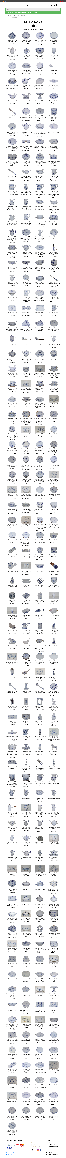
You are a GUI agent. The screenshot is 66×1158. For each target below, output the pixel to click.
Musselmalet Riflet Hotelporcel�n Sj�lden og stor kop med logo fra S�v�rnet (12, 254)
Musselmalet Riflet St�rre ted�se (39, 722)
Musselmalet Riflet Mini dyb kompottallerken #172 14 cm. (40, 511)
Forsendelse (20, 5)
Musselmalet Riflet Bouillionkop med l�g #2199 (12, 420)
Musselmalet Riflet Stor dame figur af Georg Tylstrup (54, 768)
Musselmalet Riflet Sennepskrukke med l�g (40, 873)
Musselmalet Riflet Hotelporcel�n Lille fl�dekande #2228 (12, 193)
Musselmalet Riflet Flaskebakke (53, 41)
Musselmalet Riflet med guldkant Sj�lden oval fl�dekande (54, 163)
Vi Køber (14, 5)
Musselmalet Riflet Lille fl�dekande (53, 313)
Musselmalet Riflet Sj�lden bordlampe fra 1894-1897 (53, 254)
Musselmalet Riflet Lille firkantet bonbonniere (53, 117)
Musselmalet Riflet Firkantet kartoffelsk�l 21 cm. (12, 965)
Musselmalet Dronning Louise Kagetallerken (26, 450)
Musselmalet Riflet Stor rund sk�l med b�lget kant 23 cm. (40, 980)
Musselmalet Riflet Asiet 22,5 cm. (53, 964)
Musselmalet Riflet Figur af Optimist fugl (26, 676)
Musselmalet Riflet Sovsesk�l (12, 101)
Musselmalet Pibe (54, 71)
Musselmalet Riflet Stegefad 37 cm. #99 (12, 1100)
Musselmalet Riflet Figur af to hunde (12, 646)
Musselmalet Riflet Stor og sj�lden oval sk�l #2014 (40, 254)
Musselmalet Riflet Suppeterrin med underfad (39, 284)
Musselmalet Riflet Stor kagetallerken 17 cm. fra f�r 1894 (12, 465)
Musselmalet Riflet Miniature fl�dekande (40, 782)
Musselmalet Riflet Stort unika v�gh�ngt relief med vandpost (12, 783)
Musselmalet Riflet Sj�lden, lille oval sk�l (40, 268)
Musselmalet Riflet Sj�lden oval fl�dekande (39, 798)
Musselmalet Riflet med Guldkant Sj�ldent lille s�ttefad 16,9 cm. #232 (54, 935)
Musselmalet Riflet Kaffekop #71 (26, 404)
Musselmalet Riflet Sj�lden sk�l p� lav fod (54, 980)
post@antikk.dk (53, 1154)
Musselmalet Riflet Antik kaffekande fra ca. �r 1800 (40, 859)
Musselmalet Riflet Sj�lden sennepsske (12, 692)
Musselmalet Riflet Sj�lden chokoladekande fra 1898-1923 (40, 238)
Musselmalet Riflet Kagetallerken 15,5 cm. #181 (12, 450)
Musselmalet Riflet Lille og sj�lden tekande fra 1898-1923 (26, 132)
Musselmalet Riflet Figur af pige (53, 631)
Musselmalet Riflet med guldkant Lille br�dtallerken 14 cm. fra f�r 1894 (26, 420)
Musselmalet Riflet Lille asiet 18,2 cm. (26, 949)
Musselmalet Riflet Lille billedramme (12, 707)
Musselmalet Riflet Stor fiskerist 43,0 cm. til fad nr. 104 (40, 1101)
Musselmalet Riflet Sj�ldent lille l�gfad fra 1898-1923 (40, 147)
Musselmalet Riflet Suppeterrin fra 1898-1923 (12, 920)
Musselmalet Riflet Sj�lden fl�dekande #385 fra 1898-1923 (26, 193)
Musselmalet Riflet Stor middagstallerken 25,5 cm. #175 (53, 435)
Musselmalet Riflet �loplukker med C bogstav (53, 677)
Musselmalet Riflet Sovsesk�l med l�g (40, 888)
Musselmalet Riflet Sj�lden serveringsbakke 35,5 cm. (54, 1056)
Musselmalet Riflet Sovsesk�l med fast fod (26, 101)
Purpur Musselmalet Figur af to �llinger (54, 616)
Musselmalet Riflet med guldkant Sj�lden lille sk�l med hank (40, 647)
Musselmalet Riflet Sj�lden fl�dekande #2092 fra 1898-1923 (12, 223)
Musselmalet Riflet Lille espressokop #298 (40, 374)
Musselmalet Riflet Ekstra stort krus (26, 737)
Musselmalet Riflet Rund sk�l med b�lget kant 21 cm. (40, 950)
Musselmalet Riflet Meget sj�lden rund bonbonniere (12, 889)
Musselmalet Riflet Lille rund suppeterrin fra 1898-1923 (12, 359)
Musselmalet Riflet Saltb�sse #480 (53, 601)
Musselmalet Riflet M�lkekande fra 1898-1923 (26, 814)
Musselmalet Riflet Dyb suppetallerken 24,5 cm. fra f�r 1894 (40, 496)
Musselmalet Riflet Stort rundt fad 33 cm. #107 (12, 1056)
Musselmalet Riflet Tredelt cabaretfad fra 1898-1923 (40, 359)
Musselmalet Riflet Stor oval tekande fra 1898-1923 (26, 859)
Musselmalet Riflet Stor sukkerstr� (39, 752)
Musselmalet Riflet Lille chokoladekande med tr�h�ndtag (12, 814)
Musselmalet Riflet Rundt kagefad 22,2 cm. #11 (40, 965)
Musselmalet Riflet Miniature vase (26, 555)
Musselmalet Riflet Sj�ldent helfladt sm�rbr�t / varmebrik (53, 738)
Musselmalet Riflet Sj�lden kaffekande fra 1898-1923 (12, 859)
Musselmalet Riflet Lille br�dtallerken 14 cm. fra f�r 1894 (54, 420)
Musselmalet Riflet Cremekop (26, 56)
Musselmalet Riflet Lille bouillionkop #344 (26, 510)
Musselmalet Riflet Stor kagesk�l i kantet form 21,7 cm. (12, 980)
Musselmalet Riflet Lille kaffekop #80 (12, 389)
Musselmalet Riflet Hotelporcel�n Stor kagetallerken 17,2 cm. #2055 (53, 451)
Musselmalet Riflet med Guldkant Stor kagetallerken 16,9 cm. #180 (40, 466)
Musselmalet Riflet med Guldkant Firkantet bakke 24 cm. (40, 1010)
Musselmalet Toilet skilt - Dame (26, 707)
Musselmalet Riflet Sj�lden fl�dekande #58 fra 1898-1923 (40, 208)
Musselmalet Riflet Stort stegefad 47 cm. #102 (54, 1101)
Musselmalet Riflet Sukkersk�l (53, 873)
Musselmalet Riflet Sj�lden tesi (26, 86)
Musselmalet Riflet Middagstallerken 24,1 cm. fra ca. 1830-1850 (12, 1132)
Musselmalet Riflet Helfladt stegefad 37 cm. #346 (54, 1086)
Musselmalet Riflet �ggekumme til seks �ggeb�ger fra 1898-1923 (12, 753)
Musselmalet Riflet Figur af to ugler (39, 601)
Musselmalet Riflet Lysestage (26, 692)
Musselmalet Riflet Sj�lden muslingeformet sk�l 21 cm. (12, 132)
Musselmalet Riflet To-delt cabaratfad (12, 313)
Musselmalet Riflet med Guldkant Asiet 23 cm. (12, 995)
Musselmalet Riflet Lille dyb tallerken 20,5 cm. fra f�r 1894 (53, 511)
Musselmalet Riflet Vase (53, 56)
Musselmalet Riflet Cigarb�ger (39, 631)
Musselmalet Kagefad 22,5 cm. (26, 994)
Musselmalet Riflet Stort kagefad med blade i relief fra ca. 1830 (40, 87)
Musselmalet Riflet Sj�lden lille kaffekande (54, 797)
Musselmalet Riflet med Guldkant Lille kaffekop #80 (54, 375)
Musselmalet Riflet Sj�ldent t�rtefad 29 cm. (26, 1041)
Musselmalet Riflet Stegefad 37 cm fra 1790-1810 (40, 117)
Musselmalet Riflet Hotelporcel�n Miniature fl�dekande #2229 (40, 193)
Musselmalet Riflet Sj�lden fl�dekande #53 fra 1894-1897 (26, 223)
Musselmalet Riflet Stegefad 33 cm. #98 (12, 1085)
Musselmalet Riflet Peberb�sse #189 (12, 616)
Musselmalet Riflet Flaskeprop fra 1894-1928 (54, 571)
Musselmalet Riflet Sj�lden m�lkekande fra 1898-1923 (53, 814)
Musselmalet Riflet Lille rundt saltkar (53, 540)
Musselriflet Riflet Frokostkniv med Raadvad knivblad (12, 178)
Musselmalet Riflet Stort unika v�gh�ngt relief (26, 783)
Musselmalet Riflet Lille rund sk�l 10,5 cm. (40, 919)
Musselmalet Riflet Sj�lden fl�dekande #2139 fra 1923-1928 (40, 178)
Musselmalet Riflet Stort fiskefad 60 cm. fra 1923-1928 (54, 87)
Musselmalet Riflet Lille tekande (12, 828)
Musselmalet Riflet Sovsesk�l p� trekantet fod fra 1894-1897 (54, 859)
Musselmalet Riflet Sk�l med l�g (26, 903)
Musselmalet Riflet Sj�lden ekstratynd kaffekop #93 (26, 390)
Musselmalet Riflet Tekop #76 (53, 404)
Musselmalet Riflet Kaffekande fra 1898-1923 (54, 844)
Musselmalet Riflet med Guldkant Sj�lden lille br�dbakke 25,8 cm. (12, 1026)
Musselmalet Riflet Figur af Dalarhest (53, 752)
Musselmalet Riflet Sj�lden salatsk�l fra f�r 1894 (53, 950)
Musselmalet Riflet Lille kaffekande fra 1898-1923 (54, 344)
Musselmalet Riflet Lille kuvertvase (26, 41)
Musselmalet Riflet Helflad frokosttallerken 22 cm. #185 (53, 481)
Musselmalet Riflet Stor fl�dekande (26, 797)
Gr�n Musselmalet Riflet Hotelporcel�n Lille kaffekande (12, 57)
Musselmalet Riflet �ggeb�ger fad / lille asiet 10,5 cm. (53, 692)
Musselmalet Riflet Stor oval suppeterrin (26, 919)
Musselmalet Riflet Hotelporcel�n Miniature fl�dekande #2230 (53, 193)
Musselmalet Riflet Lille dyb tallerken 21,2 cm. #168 (12, 526)
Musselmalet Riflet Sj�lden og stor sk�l (54, 1025)
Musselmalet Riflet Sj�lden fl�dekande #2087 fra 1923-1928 (12, 208)
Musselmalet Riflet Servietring (12, 555)
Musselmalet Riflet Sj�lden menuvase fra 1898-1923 (39, 556)
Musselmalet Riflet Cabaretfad (53, 237)
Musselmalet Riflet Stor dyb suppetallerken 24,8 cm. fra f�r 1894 (40, 541)
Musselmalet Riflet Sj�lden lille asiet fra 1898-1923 (12, 935)
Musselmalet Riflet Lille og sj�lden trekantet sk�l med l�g (26, 329)
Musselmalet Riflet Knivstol (39, 586)
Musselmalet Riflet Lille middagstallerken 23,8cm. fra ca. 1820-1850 (40, 72)
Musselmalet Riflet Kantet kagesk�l (12, 949)
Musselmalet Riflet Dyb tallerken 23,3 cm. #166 (26, 526)
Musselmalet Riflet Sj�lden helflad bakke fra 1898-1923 (12, 1041)
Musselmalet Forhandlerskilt (12, 722)
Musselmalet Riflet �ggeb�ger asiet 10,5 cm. (53, 299)
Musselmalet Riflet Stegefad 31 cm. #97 (54, 1070)
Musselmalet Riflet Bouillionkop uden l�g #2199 (12, 511)
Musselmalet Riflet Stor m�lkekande (26, 828)
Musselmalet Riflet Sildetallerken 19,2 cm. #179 (53, 465)
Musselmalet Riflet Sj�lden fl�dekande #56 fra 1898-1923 (26, 178)
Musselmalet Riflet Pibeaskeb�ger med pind (40, 677)
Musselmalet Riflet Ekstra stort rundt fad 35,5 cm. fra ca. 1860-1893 (26, 1056)
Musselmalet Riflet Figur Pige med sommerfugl (40, 737)
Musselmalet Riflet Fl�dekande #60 (12, 797)
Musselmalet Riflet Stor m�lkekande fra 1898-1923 (40, 829)
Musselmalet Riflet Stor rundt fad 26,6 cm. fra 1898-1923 (39, 1026)
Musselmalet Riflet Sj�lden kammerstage (26, 752)
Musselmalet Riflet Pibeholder (26, 616)
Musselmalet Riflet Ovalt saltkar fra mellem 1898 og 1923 (12, 163)
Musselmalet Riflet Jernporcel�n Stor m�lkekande (26, 299)
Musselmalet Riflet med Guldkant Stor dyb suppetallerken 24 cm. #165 (40, 526)
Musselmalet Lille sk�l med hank (26, 283)
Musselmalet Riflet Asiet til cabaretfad (39, 934)
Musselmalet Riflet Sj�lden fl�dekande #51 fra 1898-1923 (26, 208)
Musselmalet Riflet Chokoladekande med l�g (12, 844)
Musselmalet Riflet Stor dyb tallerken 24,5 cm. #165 (12, 541)
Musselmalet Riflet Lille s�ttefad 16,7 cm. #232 (53, 102)
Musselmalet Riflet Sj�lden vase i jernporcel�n (53, 723)
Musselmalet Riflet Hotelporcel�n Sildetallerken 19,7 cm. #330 (26, 481)
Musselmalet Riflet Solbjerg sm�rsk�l (54, 919)
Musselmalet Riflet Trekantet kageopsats (12, 298)
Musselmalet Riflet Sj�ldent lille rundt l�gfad (26, 163)
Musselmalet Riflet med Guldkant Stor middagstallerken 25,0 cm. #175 (54, 496)
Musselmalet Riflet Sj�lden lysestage (26, 631)
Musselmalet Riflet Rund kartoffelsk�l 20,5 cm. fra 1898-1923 (54, 147)
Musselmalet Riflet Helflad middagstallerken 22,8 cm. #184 (12, 496)
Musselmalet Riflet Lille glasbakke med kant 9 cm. (26, 117)
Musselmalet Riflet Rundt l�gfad (26, 888)
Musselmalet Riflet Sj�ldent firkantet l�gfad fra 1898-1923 (12, 904)
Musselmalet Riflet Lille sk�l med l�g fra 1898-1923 (53, 269)
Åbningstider (27, 5)
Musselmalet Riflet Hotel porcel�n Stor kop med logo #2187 (12, 87)
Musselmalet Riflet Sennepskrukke (12, 343)
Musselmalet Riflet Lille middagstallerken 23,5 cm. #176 (26, 496)
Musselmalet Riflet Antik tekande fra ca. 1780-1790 (40, 844)
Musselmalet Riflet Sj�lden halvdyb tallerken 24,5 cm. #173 (54, 526)
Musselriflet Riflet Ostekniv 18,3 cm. (12, 116)
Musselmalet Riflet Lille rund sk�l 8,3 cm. (53, 586)
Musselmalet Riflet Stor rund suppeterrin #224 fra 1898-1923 (54, 904)
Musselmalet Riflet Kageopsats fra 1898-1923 (54, 995)
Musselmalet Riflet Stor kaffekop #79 (12, 404)
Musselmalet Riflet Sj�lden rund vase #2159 (26, 662)
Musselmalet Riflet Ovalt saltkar (39, 570)
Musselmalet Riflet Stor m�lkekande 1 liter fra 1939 (40, 814)
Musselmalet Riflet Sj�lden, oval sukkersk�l (39, 329)
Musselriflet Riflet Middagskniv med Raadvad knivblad (40, 768)
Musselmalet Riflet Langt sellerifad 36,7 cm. (12, 1070)
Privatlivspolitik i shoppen (13, 1152)
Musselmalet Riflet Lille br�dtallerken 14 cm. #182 (40, 435)
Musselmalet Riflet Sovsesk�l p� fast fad (12, 374)
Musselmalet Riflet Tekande (26, 843)
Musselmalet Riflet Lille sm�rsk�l (12, 41)
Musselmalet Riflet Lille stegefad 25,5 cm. (26, 1070)
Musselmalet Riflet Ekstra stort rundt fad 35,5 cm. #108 (40, 1056)
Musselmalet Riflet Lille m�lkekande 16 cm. (12, 283)
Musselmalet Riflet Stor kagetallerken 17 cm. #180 (40, 450)
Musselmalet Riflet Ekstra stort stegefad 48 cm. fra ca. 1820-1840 (12, 147)
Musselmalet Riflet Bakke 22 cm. (39, 313)
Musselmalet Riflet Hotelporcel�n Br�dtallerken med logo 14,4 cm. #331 (12, 435)
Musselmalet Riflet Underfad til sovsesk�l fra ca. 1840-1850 (26, 980)
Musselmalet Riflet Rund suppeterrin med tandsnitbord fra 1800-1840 (53, 890)
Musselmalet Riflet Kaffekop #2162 (39, 389)
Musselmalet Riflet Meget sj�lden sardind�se (53, 223)
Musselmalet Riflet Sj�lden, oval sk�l (12, 1009)
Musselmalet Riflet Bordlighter (12, 676)
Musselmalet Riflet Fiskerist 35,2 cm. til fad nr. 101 (26, 1086)
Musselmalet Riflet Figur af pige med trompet (53, 647)
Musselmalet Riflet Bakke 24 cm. (53, 1009)
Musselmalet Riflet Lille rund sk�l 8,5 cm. (39, 56)
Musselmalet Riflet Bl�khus (12, 767)
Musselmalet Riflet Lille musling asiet (39, 661)
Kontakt (33, 5)
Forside (9, 5)
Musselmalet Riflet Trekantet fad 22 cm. (26, 964)
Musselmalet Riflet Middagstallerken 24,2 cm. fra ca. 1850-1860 (53, 1116)
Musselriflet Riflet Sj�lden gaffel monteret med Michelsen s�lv (54, 284)
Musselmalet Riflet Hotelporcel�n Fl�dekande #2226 (54, 178)
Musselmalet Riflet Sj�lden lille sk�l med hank (12, 269)
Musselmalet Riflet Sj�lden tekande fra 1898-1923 (26, 359)
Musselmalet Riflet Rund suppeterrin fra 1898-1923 (40, 904)
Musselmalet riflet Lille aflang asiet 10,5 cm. (12, 661)
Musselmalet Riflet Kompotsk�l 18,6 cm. (53, 328)
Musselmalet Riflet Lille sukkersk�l (26, 374)
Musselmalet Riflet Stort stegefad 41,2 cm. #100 (26, 1101)
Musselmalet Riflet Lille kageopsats (39, 101)
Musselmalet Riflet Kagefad (39, 994)
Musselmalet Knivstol (26, 586)
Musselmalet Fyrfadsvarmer (26, 722)
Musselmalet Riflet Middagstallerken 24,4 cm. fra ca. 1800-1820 (26, 1116)
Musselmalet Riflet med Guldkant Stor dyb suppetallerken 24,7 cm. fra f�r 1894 (26, 541)
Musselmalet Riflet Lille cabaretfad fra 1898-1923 (40, 163)
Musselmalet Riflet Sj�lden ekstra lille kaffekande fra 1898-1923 (12, 239)
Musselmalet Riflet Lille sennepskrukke (12, 586)
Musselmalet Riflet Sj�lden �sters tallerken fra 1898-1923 (26, 1010)
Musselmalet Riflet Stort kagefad (26, 1025)
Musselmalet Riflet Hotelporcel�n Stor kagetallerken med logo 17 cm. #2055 (26, 466)
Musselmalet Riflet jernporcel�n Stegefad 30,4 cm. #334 (40, 1071)
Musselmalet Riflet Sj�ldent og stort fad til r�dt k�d (26, 238)
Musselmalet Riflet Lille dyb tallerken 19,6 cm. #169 (12, 481)
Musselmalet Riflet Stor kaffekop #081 (53, 389)
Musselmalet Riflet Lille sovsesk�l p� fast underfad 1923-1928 (12, 329)
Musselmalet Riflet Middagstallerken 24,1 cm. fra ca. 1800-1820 (12, 1116)
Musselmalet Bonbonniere (54, 358)
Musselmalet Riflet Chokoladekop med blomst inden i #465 (40, 405)
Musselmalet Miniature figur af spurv (12, 570)
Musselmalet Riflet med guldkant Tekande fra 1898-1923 (54, 829)
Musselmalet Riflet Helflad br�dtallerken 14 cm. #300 (26, 435)
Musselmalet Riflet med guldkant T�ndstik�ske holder (40, 42)
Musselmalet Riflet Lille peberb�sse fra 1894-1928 (26, 571)
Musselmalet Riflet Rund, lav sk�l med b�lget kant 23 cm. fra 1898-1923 (39, 299)
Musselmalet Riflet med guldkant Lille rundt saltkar (26, 147)
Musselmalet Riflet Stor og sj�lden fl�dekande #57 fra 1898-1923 (54, 208)
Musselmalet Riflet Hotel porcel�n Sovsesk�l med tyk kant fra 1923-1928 (40, 133)
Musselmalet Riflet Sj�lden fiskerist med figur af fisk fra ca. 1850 (40, 1086)
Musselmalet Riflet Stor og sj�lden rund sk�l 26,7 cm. (12, 72)
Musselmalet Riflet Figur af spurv (26, 646)
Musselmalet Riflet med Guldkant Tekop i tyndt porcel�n (40, 223)
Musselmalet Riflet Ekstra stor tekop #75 (26, 71)
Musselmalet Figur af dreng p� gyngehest (53, 708)
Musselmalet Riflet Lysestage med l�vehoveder (26, 768)
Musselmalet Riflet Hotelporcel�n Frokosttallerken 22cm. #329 (39, 481)
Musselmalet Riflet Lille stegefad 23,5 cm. (53, 131)
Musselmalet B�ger (12, 601)
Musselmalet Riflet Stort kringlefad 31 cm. (53, 1040)
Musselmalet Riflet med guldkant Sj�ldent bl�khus (12, 738)
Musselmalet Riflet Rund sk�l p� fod (26, 934)
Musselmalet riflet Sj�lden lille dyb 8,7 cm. (26, 313)
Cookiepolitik (9, 1154)
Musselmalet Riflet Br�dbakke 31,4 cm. (40, 1040)
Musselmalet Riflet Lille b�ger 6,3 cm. (54, 555)
